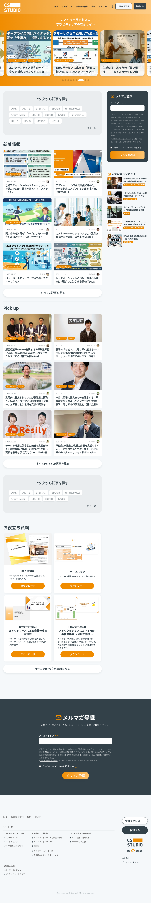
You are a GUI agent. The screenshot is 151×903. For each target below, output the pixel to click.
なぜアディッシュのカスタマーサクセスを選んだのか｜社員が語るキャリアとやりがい (26, 189)
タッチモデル (81, 60)
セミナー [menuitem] (102, 6)
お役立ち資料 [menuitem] (82, 6)
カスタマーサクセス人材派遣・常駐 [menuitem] (48, 837)
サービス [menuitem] (66, 6)
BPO (56, 108)
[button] (63, 80)
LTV (27, 121)
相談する (139, 6)
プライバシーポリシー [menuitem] (131, 862)
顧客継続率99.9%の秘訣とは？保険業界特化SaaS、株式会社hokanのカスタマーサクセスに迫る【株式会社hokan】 (27, 353)
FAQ (62, 114)
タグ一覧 (91, 128)
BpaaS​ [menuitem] (36, 845)
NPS (55, 121)
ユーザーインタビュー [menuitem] (14, 870)
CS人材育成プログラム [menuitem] (14, 845)
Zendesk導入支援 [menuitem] (79, 841)
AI (14, 108)
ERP (49, 114)
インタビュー (11, 338)
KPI (15, 121)
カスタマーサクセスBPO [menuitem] (43, 841)
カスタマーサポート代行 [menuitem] (43, 851)
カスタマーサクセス (17, 60)
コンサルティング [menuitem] (12, 837)
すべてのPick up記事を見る (52, 463)
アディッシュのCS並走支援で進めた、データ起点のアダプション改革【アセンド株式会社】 (77, 189)
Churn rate (18, 114)
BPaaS (41, 108)
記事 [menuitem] (56, 6)
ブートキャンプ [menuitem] (11, 841)
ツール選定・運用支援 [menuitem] (80, 837)
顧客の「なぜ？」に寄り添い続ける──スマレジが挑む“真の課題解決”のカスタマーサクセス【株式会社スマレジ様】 (77, 353)
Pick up (21, 338)
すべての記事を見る (52, 292)
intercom (78, 114)
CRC (35, 114)
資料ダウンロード (135, 821)
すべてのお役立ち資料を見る (52, 668)
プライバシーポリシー (121, 138)
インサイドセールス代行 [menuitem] (15, 874)
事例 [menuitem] (93, 6)
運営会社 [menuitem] (125, 858)
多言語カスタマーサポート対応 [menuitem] (46, 855)
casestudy (72, 108)
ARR (26, 108)
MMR (41, 121)
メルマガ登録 (123, 6)
